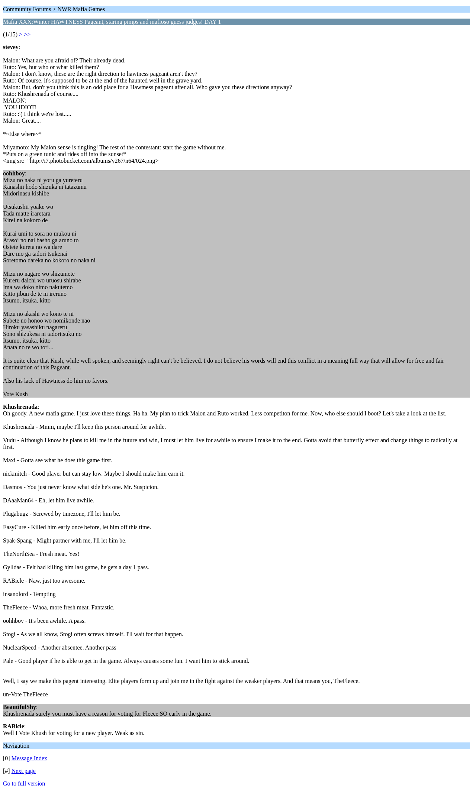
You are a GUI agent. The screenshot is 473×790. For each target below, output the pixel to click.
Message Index (29, 758)
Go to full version (24, 783)
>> (27, 34)
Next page (24, 771)
